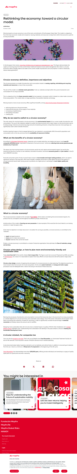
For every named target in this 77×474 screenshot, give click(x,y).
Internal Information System (9, 450)
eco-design (34, 217)
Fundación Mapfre (9, 421)
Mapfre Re (5, 425)
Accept (64, 471)
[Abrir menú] (71, 7)
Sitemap (4, 443)
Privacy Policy (5, 453)
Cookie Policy (38, 467)
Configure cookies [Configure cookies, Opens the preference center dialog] (14, 471)
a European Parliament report (19, 141)
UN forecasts (8, 256)
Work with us (5, 441)
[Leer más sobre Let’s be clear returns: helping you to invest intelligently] (53, 406)
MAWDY (4, 431)
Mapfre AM (4, 439)
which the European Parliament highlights (57, 103)
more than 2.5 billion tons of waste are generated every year (36, 65)
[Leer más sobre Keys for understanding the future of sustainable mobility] (19, 406)
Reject (56, 471)
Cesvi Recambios (8, 351)
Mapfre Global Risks (10, 428)
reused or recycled (18, 338)
